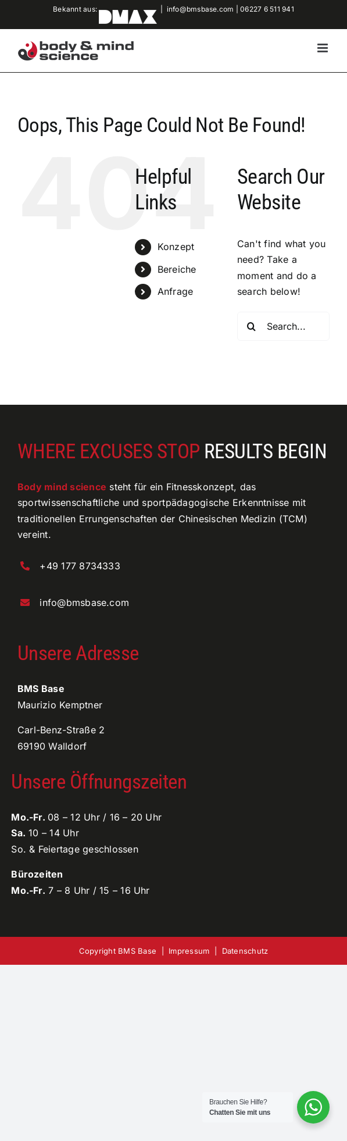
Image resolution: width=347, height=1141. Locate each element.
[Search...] (283, 326)
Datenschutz (245, 950)
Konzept (176, 246)
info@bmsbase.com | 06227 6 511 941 (230, 9)
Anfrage (176, 291)
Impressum (189, 950)
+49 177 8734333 (80, 566)
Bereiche (177, 269)
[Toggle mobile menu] (323, 48)
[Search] (251, 326)
